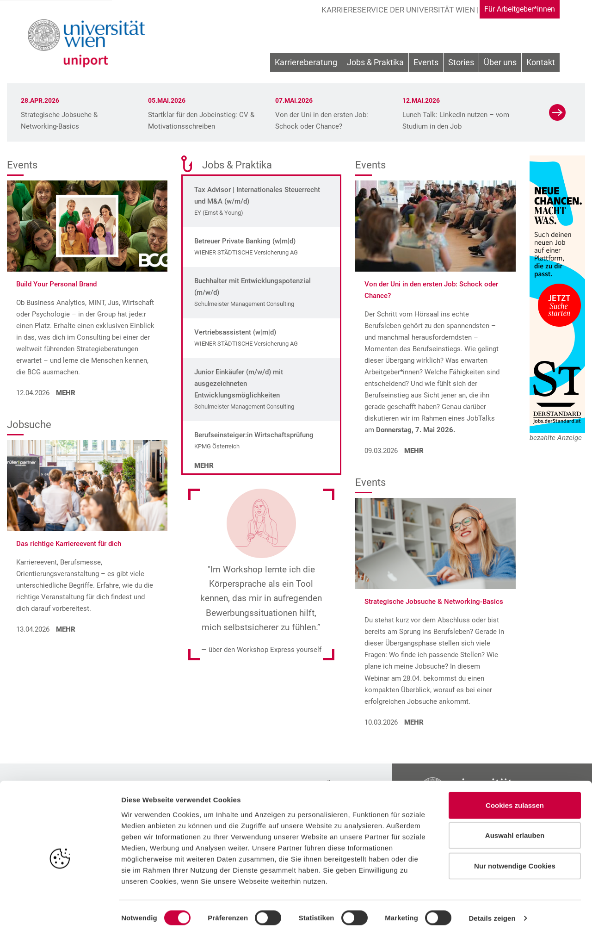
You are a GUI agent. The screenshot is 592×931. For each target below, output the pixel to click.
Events (425, 64)
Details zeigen (492, 913)
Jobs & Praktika (375, 64)
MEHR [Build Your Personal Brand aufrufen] (64, 393)
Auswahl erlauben (514, 830)
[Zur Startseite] (89, 44)
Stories (461, 64)
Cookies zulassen (515, 799)
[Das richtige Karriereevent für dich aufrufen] (87, 485)
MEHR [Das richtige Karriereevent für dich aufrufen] (64, 629)
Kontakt (540, 64)
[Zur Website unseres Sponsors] (557, 294)
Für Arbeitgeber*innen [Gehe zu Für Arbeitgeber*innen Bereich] (514, 9)
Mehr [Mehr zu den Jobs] (204, 465)
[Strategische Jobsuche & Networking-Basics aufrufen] (435, 543)
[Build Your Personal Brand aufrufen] (87, 225)
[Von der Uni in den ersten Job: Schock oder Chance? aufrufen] (435, 225)
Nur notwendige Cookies (514, 860)
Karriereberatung (306, 64)
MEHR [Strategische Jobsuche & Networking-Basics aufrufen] (413, 722)
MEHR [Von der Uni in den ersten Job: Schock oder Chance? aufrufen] (413, 451)
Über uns (500, 64)
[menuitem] (306, 65)
